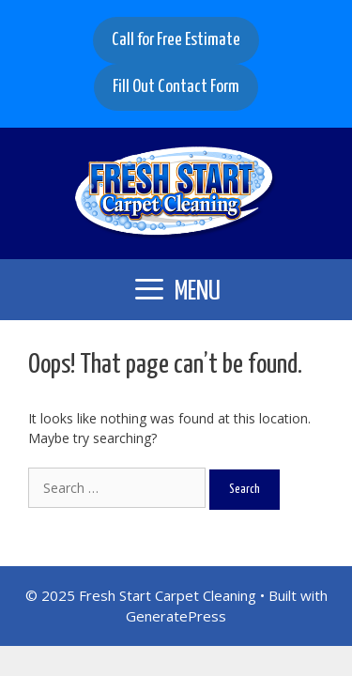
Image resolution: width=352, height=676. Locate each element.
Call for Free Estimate (176, 40)
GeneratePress (176, 616)
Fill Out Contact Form (176, 87)
